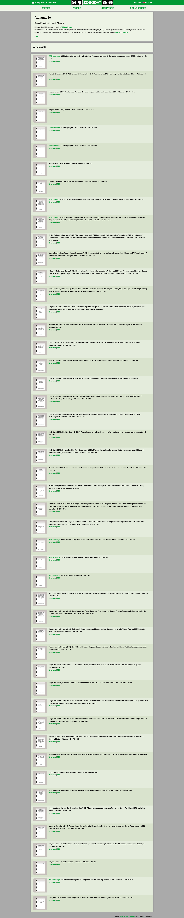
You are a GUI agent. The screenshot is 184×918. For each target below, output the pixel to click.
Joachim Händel (54, 128)
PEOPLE (77, 8)
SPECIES (46, 8)
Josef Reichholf (54, 199)
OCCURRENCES (138, 8)
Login (139, 2)
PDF (58, 61)
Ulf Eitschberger (54, 56)
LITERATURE (107, 8)
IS (143, 916)
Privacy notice (123, 916)
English (147, 2)
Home (35, 3)
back (36, 36)
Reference (52, 61)
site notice (52, 3)
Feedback (43, 3)
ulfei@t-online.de (66, 27)
